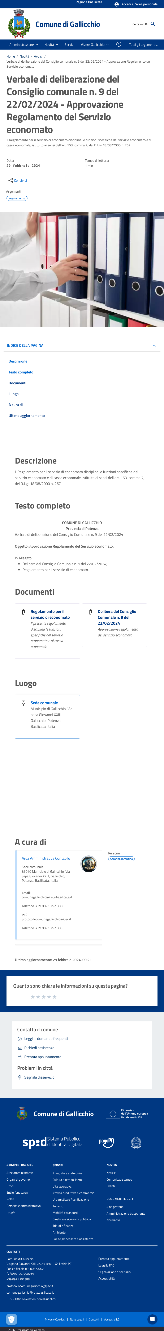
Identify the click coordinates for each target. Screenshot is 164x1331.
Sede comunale (44, 702)
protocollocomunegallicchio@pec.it (30, 1286)
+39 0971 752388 (18, 1279)
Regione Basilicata (89, 2)
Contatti (13, 1251)
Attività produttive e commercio (73, 1192)
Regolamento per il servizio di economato (50, 614)
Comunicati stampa (119, 1179)
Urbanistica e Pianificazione (71, 1199)
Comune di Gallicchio (67, 24)
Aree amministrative (20, 1172)
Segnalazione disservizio (114, 1271)
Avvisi (38, 56)
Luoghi (11, 1212)
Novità (24, 56)
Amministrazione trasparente (126, 1213)
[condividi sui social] (17, 180)
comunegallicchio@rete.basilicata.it (30, 1292)
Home (11, 56)
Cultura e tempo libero (67, 1179)
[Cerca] (152, 24)
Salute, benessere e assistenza (73, 1238)
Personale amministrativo (24, 1205)
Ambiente (59, 1232)
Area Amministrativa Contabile (46, 858)
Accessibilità (106, 1278)
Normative (114, 1220)
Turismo (58, 1206)
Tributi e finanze (63, 1225)
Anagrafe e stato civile (67, 1173)
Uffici (10, 1186)
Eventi (111, 1186)
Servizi (58, 1165)
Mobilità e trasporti (65, 1212)
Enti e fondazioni (17, 1192)
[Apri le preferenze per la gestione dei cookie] (11, 1319)
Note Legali (77, 1319)
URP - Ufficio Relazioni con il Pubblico (31, 1299)
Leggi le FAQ (106, 1265)
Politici (11, 1199)
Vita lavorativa (62, 1186)
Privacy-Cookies (55, 1319)
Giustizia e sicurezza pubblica (72, 1219)
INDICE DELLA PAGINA (25, 345)
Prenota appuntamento (114, 1258)
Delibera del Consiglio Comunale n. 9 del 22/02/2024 (117, 617)
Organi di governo (18, 1179)
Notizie (111, 1172)
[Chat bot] (152, 1319)
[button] (135, 4)
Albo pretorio (115, 1206)
